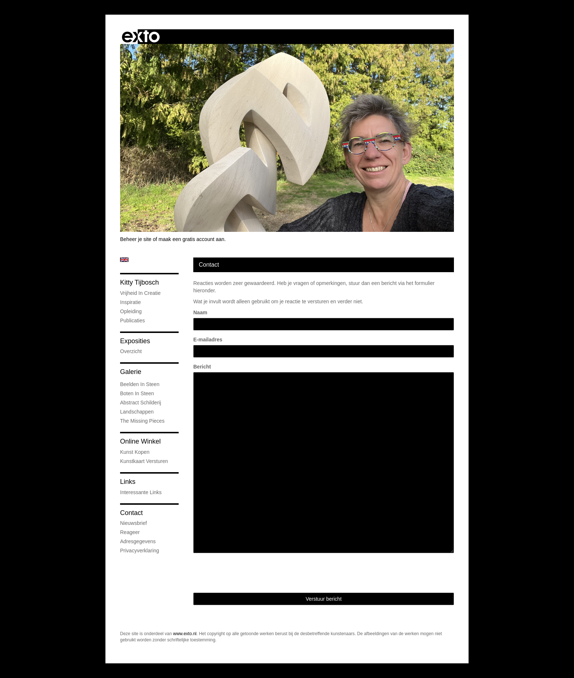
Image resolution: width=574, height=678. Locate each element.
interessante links (141, 492)
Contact (131, 512)
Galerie (130, 371)
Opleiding (131, 311)
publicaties (132, 320)
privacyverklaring (139, 550)
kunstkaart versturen (144, 461)
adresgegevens (138, 541)
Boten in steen (137, 393)
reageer (130, 532)
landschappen (137, 412)
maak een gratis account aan (191, 239)
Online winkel (140, 441)
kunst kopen (134, 452)
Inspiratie (130, 302)
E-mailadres (207, 339)
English (124, 260)
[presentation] (249, 573)
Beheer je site (136, 239)
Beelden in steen (139, 384)
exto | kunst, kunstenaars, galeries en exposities (140, 36)
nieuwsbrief (133, 523)
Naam (200, 312)
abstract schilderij (140, 402)
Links (127, 481)
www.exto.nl (185, 633)
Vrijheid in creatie (140, 293)
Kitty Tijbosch (139, 282)
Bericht (202, 367)
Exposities (135, 341)
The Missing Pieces (142, 421)
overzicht (131, 351)
